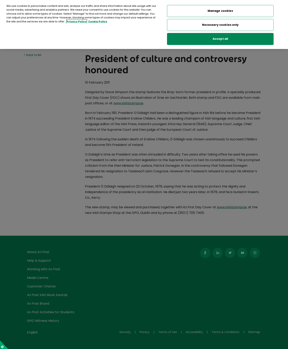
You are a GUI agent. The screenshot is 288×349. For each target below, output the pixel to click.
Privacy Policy (77, 20)
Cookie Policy (97, 20)
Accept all (220, 38)
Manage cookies (220, 10)
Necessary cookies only (220, 24)
